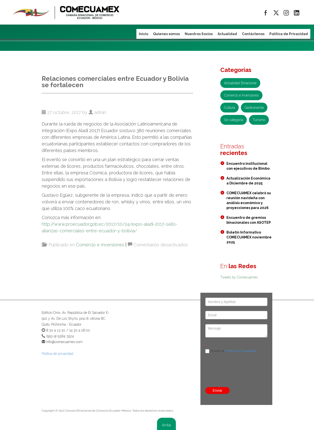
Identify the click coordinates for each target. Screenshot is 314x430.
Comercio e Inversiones (100, 244)
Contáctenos (253, 34)
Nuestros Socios (199, 34)
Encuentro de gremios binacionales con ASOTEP (248, 220)
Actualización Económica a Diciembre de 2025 (248, 180)
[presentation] (242, 370)
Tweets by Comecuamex (239, 277)
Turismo (259, 120)
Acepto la (230, 351)
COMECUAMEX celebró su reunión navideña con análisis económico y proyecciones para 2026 (248, 200)
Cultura (229, 108)
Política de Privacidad (240, 351)
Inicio (143, 34)
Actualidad (227, 34)
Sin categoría (233, 120)
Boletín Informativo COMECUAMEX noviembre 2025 (249, 237)
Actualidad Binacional (240, 83)
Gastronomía (254, 108)
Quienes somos (166, 34)
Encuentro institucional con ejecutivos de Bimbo (248, 166)
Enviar (217, 390)
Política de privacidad (57, 354)
